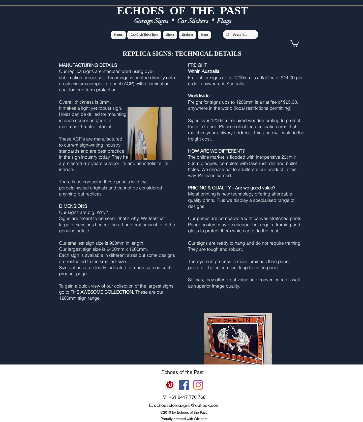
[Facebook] (184, 385)
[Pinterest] (170, 385)
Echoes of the (177, 372)
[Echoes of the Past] (198, 385)
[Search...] (240, 34)
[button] (294, 43)
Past (199, 372)
